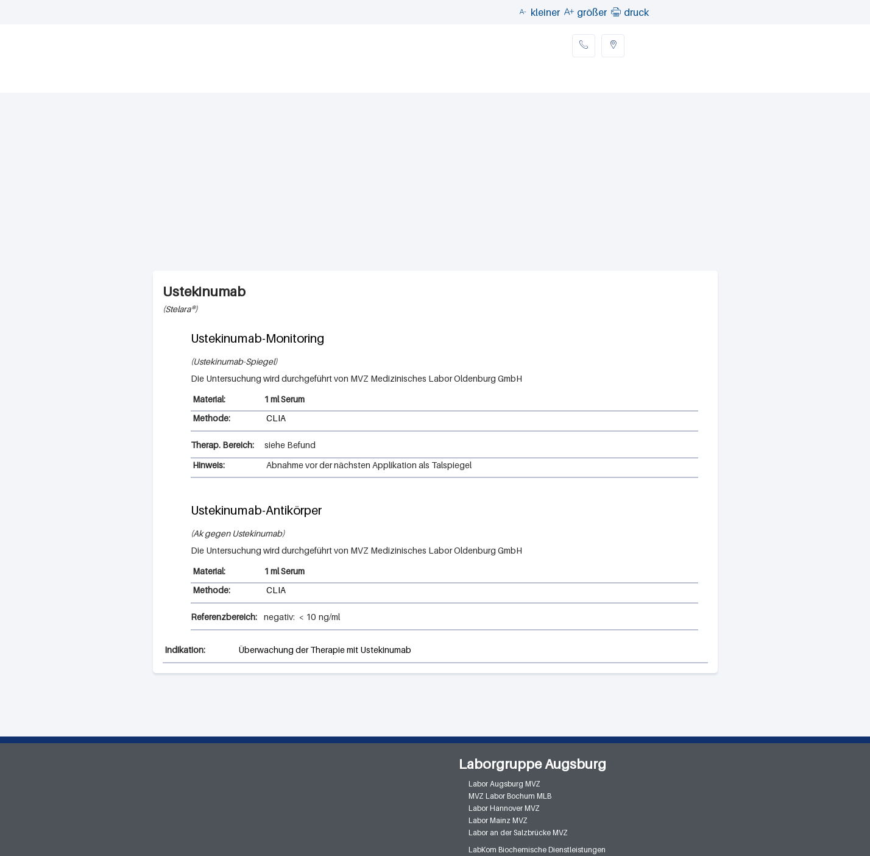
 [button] (616, 11)
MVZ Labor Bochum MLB (510, 796)
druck (636, 12)
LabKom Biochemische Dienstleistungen (537, 849)
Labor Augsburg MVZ (504, 783)
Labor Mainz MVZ (498, 820)
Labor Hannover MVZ (504, 808)
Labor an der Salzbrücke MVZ (518, 832)
